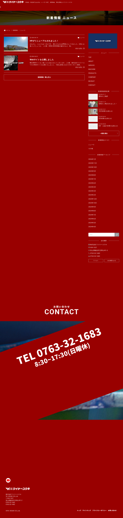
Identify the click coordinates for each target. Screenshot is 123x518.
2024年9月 (92, 207)
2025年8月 (92, 175)
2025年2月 (92, 195)
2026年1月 (92, 159)
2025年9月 (92, 171)
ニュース (91, 145)
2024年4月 (92, 227)
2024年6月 (92, 219)
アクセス (95, 260)
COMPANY (92, 7)
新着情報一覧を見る (44, 77)
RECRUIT (103, 7)
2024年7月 (92, 215)
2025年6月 (92, 183)
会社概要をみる (111, 260)
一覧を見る (104, 133)
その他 (90, 148)
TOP (37, 7)
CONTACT (115, 7)
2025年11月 (92, 163)
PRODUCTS (79, 7)
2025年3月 (92, 191)
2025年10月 (92, 167)
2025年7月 (92, 179)
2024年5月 (92, 223)
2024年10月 (92, 203)
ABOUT (45, 7)
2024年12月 (92, 199)
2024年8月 (92, 211)
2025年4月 (92, 187)
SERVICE (55, 7)
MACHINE (66, 7)
